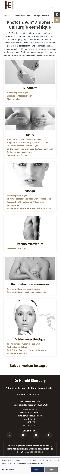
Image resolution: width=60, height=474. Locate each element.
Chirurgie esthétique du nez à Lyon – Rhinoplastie (29, 199)
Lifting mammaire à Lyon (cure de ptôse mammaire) (30, 149)
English (54, 7)
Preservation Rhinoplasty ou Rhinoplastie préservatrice (25, 203)
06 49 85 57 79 (30, 409)
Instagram (36, 440)
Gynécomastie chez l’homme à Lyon (22, 146)
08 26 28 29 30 (36, 452)
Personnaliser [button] (8, 469)
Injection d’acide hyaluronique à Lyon (23, 344)
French (51, 7)
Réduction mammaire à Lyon (19, 152)
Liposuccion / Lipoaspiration (19, 96)
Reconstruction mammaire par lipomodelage (26, 292)
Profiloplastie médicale (17, 347)
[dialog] (30, 465)
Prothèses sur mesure (17, 249)
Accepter (51, 469)
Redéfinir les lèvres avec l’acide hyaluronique (27, 350)
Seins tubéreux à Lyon (17, 155)
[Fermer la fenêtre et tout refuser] (58, 458)
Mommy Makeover (15, 99)
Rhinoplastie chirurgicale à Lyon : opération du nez (29, 208)
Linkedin (49, 440)
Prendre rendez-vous (28, 395)
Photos (6, 16)
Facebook (23, 440)
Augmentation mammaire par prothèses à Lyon (28, 143)
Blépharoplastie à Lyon (17, 196)
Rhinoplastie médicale (17, 353)
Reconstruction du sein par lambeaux (23, 289)
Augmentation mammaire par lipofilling (24, 139)
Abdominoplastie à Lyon (17, 93)
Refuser (37, 469)
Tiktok (10, 440)
